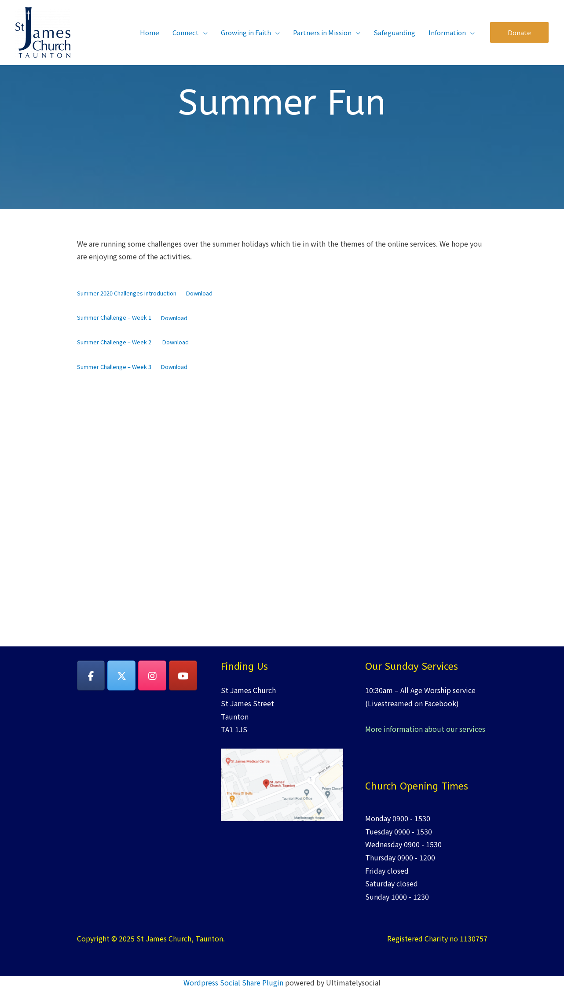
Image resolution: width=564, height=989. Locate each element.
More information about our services (425, 728)
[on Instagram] (152, 675)
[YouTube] (183, 675)
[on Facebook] (91, 675)
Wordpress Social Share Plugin (234, 982)
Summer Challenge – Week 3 (114, 366)
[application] (203, 32)
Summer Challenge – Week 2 (115, 342)
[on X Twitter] (121, 675)
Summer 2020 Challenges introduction (126, 293)
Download (199, 293)
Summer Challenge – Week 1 (114, 318)
